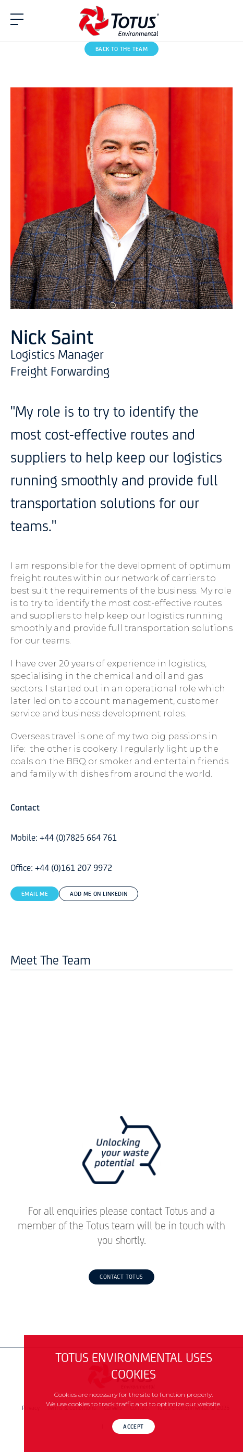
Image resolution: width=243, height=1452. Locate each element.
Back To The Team (121, 49)
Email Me (34, 894)
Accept (133, 1427)
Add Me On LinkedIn (98, 894)
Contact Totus (121, 1277)
